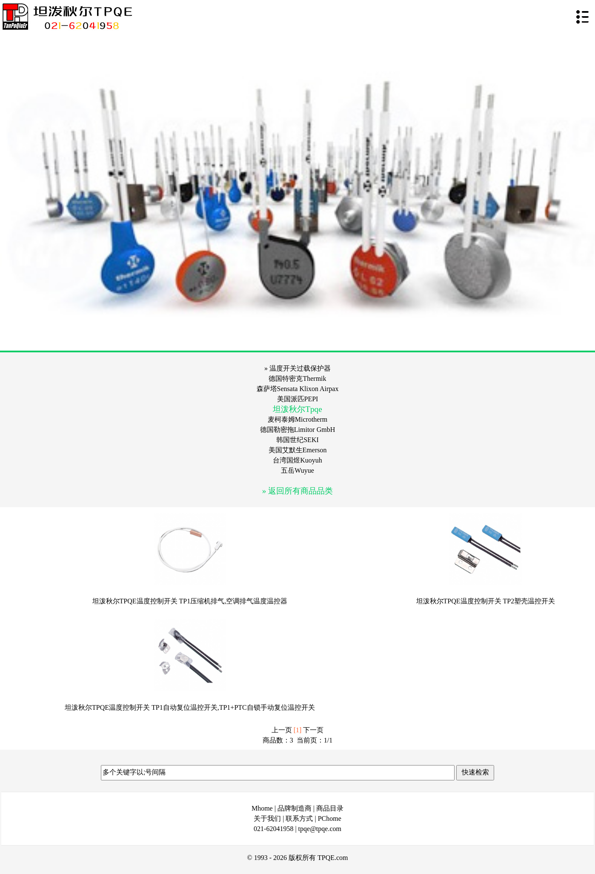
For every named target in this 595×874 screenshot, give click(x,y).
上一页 (282, 730)
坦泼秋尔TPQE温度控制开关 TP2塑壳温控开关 (485, 601)
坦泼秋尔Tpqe (297, 409)
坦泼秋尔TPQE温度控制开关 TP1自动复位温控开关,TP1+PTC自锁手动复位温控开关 (190, 707)
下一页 (313, 730)
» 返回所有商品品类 (297, 490)
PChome (329, 818)
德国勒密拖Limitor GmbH (297, 429)
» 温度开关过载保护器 (297, 368)
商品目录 (329, 808)
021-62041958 (273, 828)
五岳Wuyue (297, 470)
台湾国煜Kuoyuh (297, 460)
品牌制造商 (294, 808)
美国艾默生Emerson (298, 450)
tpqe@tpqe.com (319, 828)
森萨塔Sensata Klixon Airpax (298, 388)
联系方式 (299, 818)
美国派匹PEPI (297, 399)
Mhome (262, 808)
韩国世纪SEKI (297, 439)
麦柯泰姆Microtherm (297, 419)
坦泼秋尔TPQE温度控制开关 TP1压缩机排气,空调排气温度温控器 (190, 601)
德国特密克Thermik (297, 378)
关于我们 (267, 818)
